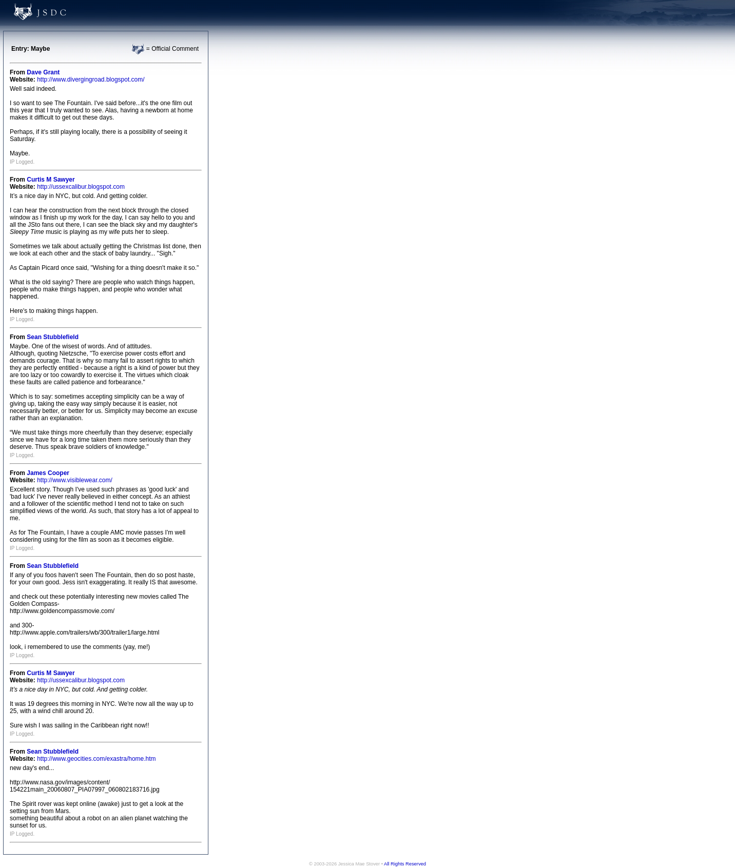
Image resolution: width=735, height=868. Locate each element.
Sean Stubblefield (53, 337)
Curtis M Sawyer (50, 179)
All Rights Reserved (405, 863)
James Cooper (48, 473)
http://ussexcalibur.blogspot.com (81, 186)
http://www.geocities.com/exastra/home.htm (96, 758)
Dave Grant (43, 72)
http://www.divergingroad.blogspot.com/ (90, 79)
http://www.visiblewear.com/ (74, 480)
